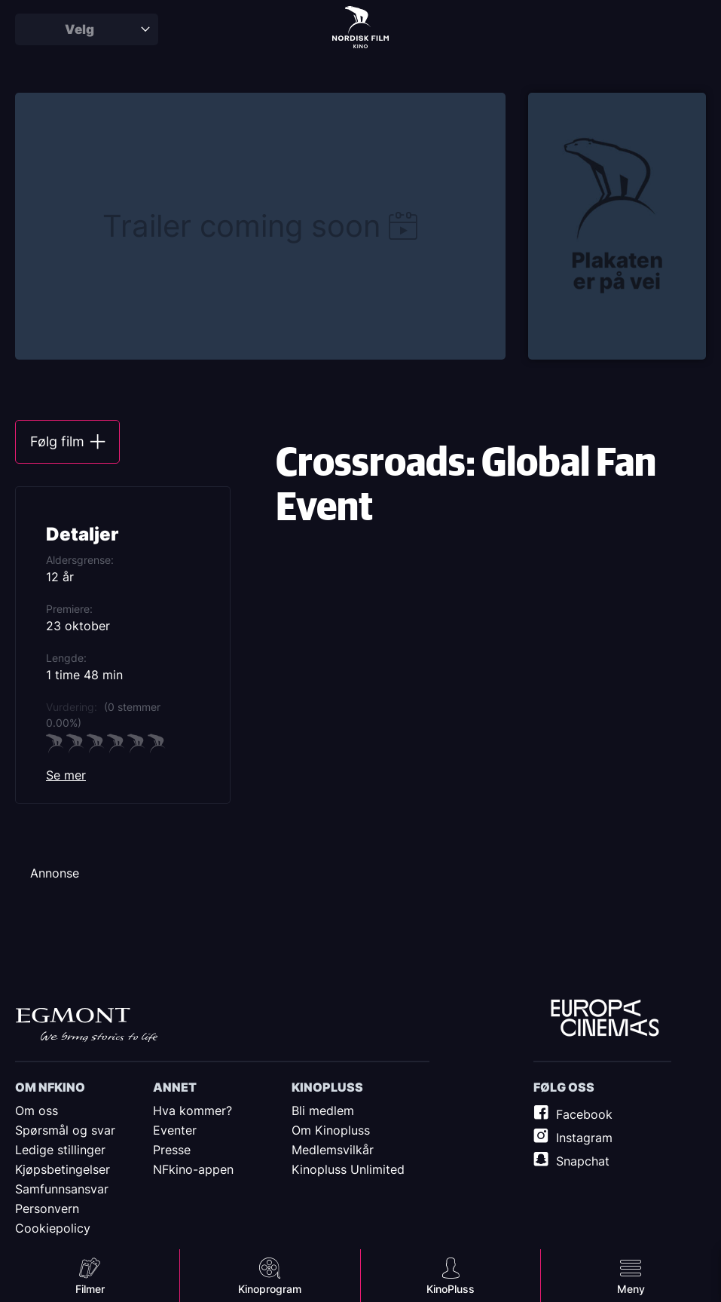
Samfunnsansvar (61, 1188)
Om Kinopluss (331, 1130)
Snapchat (582, 1161)
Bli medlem (323, 1110)
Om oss (36, 1110)
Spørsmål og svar (65, 1130)
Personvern (47, 1208)
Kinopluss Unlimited (348, 1169)
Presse (172, 1149)
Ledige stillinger (60, 1149)
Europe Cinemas (605, 1018)
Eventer (175, 1130)
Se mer (66, 775)
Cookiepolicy (52, 1228)
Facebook (584, 1114)
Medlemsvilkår (333, 1149)
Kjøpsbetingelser (62, 1169)
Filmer (90, 1288)
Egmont (86, 1024)
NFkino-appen (193, 1169)
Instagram (584, 1137)
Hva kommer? (192, 1110)
